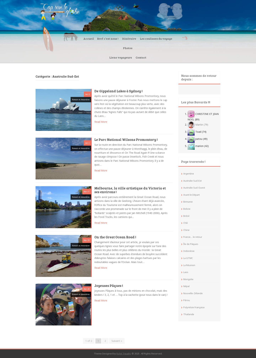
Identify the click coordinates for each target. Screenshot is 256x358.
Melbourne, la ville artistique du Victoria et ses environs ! (130, 190)
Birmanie (188, 201)
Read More (100, 121)
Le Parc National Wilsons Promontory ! (126, 140)
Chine (186, 230)
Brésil (186, 216)
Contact (193, 57)
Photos (153, 57)
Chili (185, 222)
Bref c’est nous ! (80, 57)
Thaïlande (188, 314)
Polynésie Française (194, 307)
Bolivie (186, 208)
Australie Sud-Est (192, 180)
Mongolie (188, 279)
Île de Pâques (190, 244)
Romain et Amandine (81, 99)
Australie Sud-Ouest (194, 187)
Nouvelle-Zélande (193, 293)
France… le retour (192, 236)
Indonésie (188, 251)
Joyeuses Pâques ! (108, 286)
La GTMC (188, 258)
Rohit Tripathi (123, 353)
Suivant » (116, 341)
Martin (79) (198, 124)
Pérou (186, 300)
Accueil (61, 57)
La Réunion (189, 265)
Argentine (188, 173)
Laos (185, 272)
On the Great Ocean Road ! (115, 237)
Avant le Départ (191, 194)
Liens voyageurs (173, 57)
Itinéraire (102, 57)
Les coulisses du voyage (129, 57)
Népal (186, 286)
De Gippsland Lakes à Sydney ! (118, 91)
